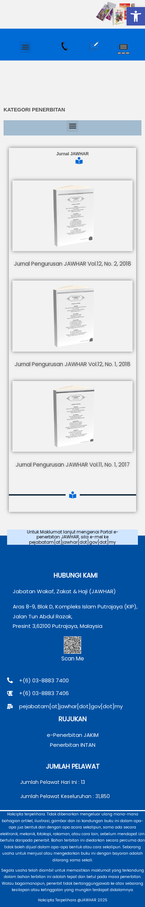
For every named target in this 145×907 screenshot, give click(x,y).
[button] (136, 16)
